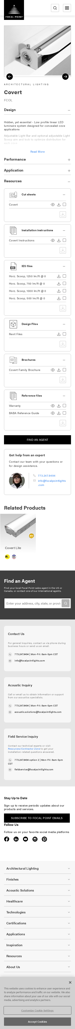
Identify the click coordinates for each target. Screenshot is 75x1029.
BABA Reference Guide (24, 413)
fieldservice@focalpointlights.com (34, 769)
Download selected (63, 214)
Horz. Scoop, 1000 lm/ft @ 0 (27, 291)
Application (13, 170)
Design (10, 109)
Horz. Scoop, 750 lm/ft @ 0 (27, 283)
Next (65, 76)
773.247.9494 (47, 475)
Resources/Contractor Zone (24, 748)
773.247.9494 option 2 (27, 760)
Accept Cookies (37, 1021)
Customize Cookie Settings (37, 1010)
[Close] (70, 982)
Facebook (6, 839)
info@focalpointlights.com (30, 660)
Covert (13, 204)
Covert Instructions (21, 240)
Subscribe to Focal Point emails (37, 818)
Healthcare (14, 901)
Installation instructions (37, 230)
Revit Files (15, 334)
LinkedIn (16, 839)
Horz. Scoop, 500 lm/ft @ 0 (27, 298)
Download (59, 205)
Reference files (32, 395)
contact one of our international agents (39, 591)
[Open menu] (67, 8)
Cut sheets (29, 194)
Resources (13, 180)
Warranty (15, 406)
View (53, 205)
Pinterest (44, 839)
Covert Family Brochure (24, 370)
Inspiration (14, 945)
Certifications (16, 923)
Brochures (28, 360)
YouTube (25, 839)
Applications (15, 934)
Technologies (16, 912)
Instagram (35, 839)
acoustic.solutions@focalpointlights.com (38, 712)
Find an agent (37, 440)
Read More (37, 151)
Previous (9, 76)
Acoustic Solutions (20, 890)
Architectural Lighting (22, 868)
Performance (15, 159)
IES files (27, 266)
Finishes (12, 879)
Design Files (30, 324)
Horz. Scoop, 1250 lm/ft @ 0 (27, 276)
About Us (13, 967)
